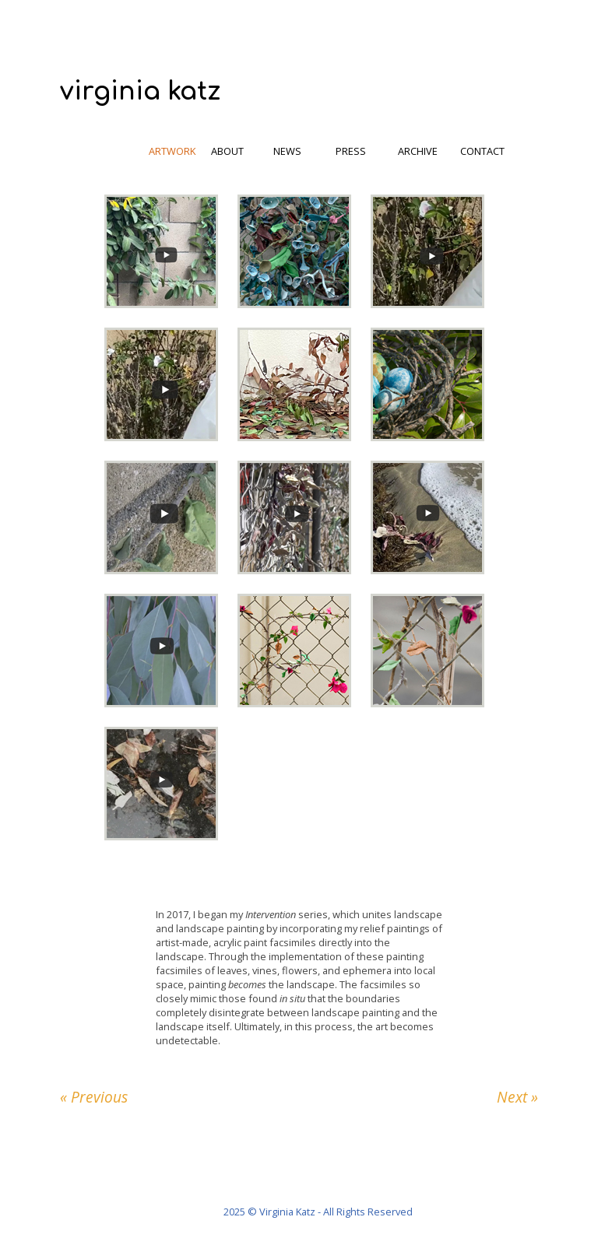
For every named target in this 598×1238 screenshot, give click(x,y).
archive (418, 151)
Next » (517, 1096)
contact (482, 151)
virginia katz (140, 91)
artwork (172, 151)
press (351, 151)
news (287, 151)
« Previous (94, 1096)
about (227, 151)
